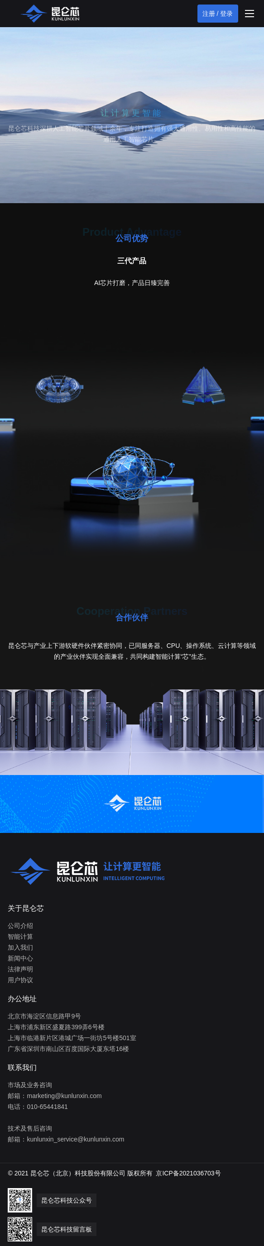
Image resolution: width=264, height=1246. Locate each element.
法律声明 (20, 969)
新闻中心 (20, 958)
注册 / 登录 (217, 13)
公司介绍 (20, 925)
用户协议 (20, 980)
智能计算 (20, 936)
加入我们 (20, 947)
